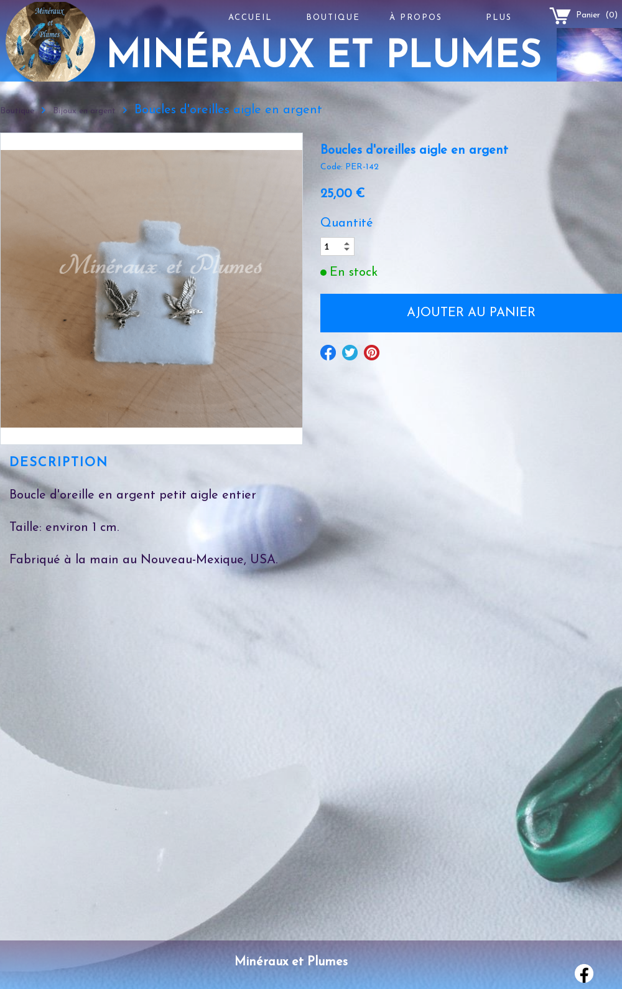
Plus (499, 18)
